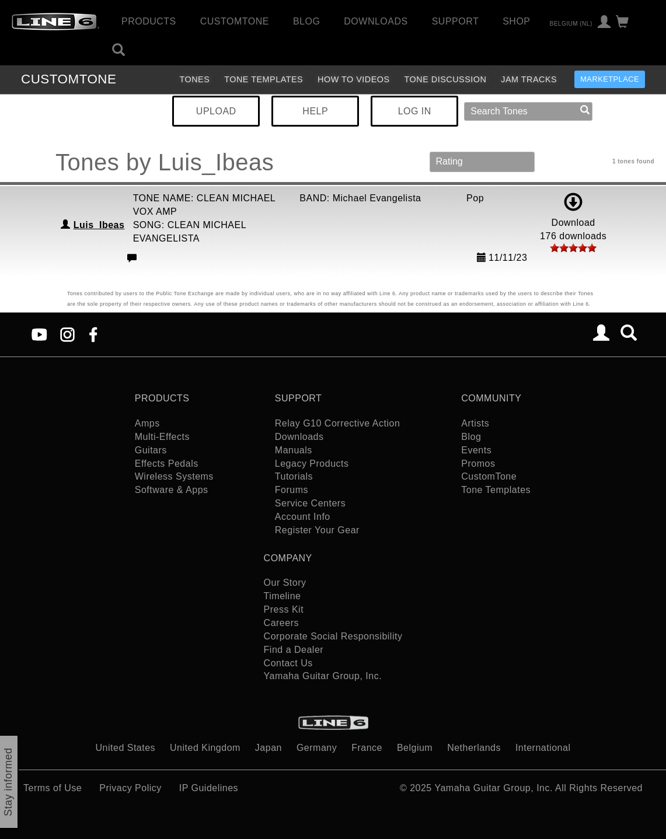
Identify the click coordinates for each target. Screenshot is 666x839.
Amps (147, 423)
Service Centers (310, 503)
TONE (68, 79)
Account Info (302, 517)
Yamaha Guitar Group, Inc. (323, 676)
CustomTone (234, 21)
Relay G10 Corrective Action (337, 423)
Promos (478, 464)
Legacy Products (312, 464)
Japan (268, 748)
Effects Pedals (166, 464)
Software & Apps (171, 490)
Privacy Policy (130, 788)
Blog (306, 21)
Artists (475, 423)
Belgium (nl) (570, 23)
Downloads (375, 21)
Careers (281, 623)
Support (455, 21)
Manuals (293, 450)
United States (126, 748)
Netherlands (474, 748)
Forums (291, 490)
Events (476, 450)
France (366, 748)
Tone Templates (263, 79)
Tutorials (294, 476)
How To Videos (354, 79)
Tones (194, 79)
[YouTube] (39, 334)
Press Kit (284, 609)
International (543, 748)
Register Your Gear (317, 530)
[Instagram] (67, 334)
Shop (516, 21)
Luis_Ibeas (99, 225)
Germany (317, 748)
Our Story (285, 583)
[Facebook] (93, 334)
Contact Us (288, 663)
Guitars (151, 450)
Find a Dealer (294, 650)
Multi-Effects (162, 437)
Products (148, 21)
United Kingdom (205, 748)
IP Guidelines (208, 788)
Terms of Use (52, 788)
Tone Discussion (446, 79)
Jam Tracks (529, 79)
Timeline (282, 596)
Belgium (415, 748)
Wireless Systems (174, 476)
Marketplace (609, 79)
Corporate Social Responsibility (333, 636)
